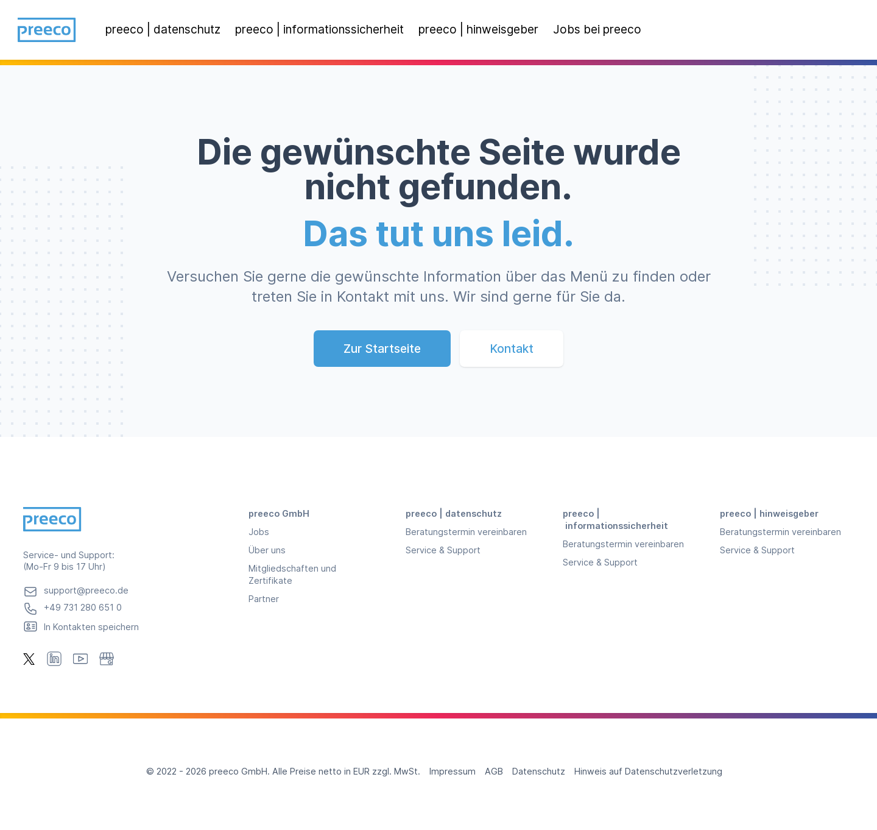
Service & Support (443, 550)
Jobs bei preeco (597, 29)
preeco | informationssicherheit (319, 29)
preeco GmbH (278, 513)
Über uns (267, 550)
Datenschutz (538, 771)
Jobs (258, 532)
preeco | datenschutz (162, 29)
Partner (263, 599)
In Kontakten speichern (91, 627)
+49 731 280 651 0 (83, 607)
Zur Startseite (382, 348)
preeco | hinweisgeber (478, 29)
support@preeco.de (86, 590)
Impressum (452, 771)
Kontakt (512, 348)
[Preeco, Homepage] (47, 30)
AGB (494, 771)
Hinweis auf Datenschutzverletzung (648, 771)
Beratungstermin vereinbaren (466, 532)
